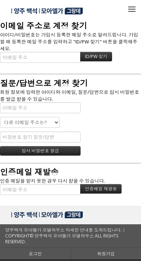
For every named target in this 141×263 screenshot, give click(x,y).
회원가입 (106, 254)
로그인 (35, 254)
